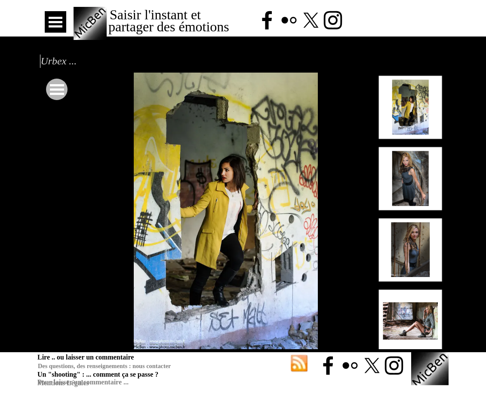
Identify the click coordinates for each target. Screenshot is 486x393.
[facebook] (267, 20)
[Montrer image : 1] (410, 107)
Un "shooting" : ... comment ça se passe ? (97, 374)
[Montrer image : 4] (410, 321)
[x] (311, 20)
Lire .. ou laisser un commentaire (85, 357)
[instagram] (333, 20)
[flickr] (289, 20)
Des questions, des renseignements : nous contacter (104, 366)
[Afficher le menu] (55, 22)
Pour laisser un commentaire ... (83, 382)
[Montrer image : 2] (410, 178)
